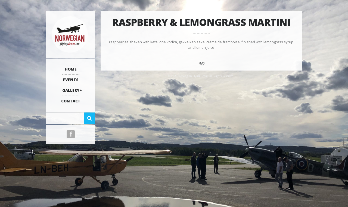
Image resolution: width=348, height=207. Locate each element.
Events (71, 79)
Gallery (70, 90)
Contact (70, 101)
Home (71, 69)
